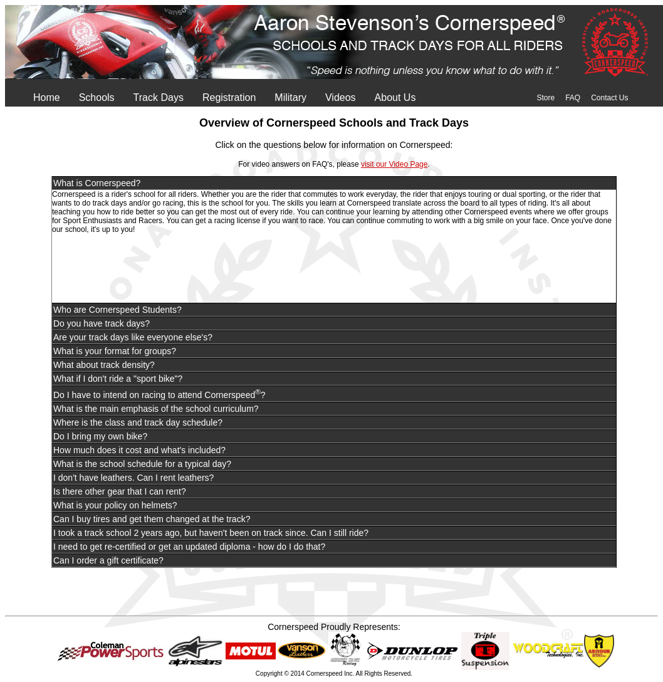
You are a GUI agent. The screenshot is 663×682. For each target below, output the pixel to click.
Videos (340, 97)
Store (545, 97)
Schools (97, 97)
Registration (229, 97)
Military (290, 97)
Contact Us (609, 97)
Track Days (158, 97)
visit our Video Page (394, 164)
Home (46, 97)
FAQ (572, 97)
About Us (395, 97)
